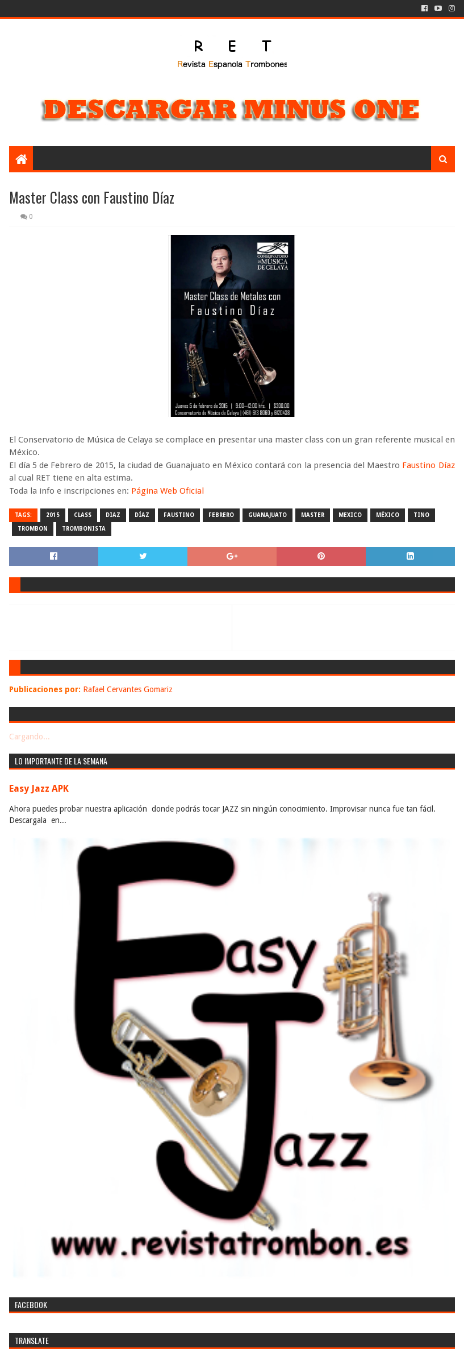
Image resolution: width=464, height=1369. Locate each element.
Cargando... (29, 736)
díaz (142, 515)
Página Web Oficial (167, 491)
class (82, 515)
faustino (179, 515)
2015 (53, 515)
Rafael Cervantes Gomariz (128, 689)
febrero (221, 515)
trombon (33, 529)
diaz (113, 515)
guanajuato (267, 515)
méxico (387, 515)
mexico (350, 515)
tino (421, 515)
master (312, 515)
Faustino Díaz (428, 465)
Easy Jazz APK (39, 788)
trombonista (84, 529)
